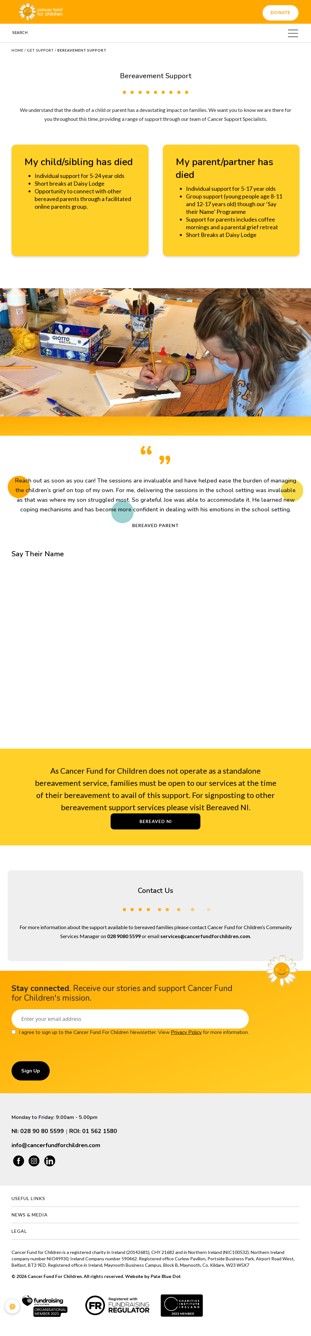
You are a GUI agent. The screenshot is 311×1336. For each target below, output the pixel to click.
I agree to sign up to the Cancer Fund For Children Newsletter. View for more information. (134, 1032)
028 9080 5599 (124, 936)
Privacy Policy (186, 1032)
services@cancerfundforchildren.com (205, 936)
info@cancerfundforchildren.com (56, 1145)
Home (17, 50)
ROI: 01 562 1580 (93, 1131)
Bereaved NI (155, 821)
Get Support (40, 50)
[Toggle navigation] (293, 32)
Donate (280, 13)
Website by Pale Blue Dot (153, 1276)
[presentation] (60, 1048)
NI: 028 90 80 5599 (38, 1131)
